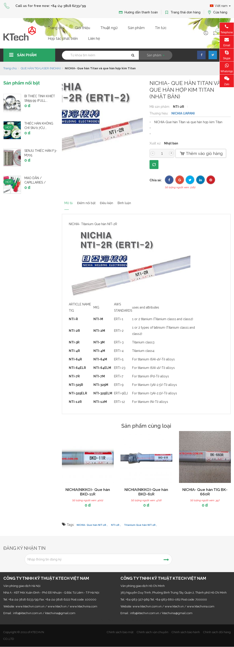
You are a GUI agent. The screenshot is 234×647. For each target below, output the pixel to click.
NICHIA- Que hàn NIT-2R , (92, 525)
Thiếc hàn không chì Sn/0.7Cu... (38, 126)
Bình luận (144, 201)
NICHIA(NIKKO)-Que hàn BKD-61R (146, 491)
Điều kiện (120, 201)
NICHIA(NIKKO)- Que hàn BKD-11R (87, 491)
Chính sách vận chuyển (152, 632)
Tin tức (161, 28)
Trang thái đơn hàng (182, 12)
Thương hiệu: (159, 113)
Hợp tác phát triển (63, 38)
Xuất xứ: (156, 143)
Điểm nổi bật (92, 201)
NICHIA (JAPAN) (183, 113)
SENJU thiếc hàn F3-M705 (40, 153)
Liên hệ (94, 38)
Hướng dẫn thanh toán (138, 12)
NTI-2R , (116, 525)
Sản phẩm (136, 28)
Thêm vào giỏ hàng (200, 153)
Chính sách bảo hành (186, 632)
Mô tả (67, 201)
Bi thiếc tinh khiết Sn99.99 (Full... (39, 98)
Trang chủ (56, 28)
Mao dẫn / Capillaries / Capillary (35, 182)
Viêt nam (220, 6)
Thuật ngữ (109, 28)
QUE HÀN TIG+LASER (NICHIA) (41, 68)
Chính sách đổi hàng (217, 632)
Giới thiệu (82, 28)
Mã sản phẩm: (160, 106)
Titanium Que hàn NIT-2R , (140, 525)
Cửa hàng (217, 12)
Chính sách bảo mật (120, 632)
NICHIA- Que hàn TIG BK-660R (205, 491)
